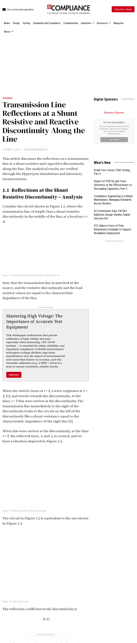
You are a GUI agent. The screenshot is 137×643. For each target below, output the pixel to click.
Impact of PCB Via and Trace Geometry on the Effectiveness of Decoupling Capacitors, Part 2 (113, 185)
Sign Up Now (114, 139)
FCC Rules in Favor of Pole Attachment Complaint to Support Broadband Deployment (112, 229)
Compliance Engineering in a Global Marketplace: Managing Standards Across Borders (113, 199)
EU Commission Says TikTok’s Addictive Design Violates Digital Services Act (112, 214)
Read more (14, 374)
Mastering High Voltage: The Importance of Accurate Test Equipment (34, 321)
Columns (7, 98)
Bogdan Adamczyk (37, 149)
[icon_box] (18, 10)
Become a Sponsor (114, 112)
